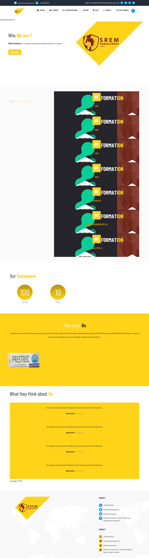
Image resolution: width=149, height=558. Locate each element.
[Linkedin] (129, 2)
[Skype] (133, 2)
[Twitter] (125, 2)
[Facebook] (121, 2)
